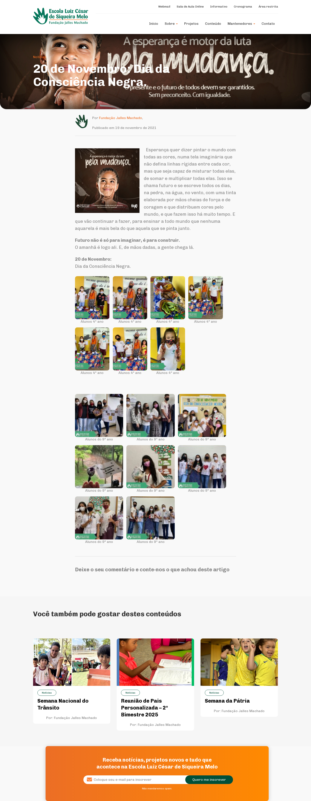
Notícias (39, 57)
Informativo (218, 6)
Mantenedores (241, 24)
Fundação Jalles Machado (120, 118)
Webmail (164, 6)
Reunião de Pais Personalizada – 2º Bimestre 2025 (144, 708)
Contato (268, 24)
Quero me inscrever (209, 780)
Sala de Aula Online (190, 6)
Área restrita (268, 6)
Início (153, 24)
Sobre (171, 24)
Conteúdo (213, 24)
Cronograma (243, 6)
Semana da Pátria (227, 701)
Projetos (191, 24)
